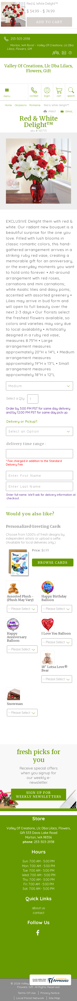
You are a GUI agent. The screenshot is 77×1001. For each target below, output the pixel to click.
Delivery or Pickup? (21, 421)
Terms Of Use (27, 993)
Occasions (20, 105)
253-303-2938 (20, 39)
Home (8, 105)
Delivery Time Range (25, 443)
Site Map (54, 998)
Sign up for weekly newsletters (38, 795)
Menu (7, 96)
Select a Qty (15, 398)
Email (66, 111)
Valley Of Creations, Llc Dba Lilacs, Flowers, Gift (38, 68)
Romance (34, 105)
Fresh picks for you (38, 766)
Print (50, 111)
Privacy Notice (49, 993)
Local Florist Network (30, 998)
